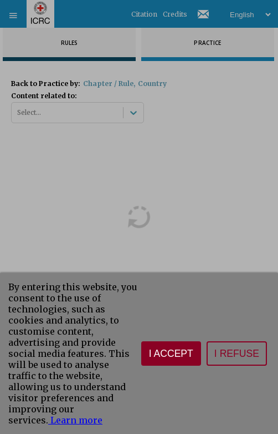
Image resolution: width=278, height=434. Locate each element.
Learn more (75, 420)
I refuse (236, 353)
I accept (171, 353)
